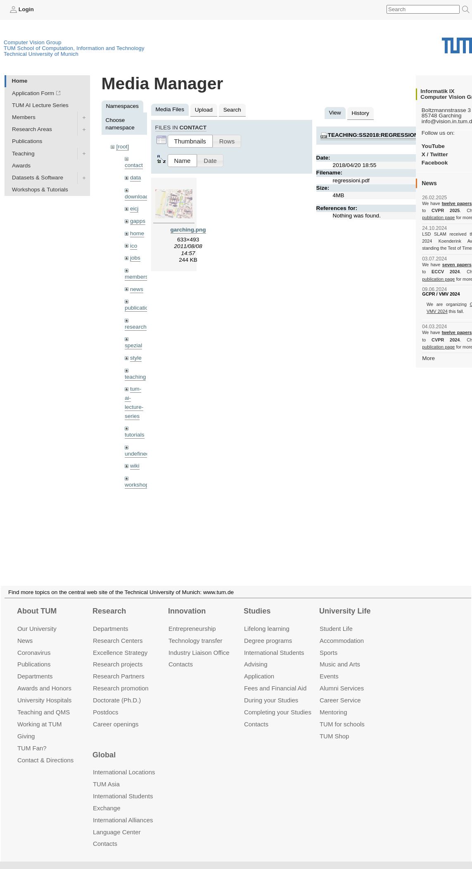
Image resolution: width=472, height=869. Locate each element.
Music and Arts (340, 654)
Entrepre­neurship (192, 618)
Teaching (23, 153)
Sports (328, 642)
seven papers (457, 264)
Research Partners (119, 666)
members (136, 277)
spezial (133, 345)
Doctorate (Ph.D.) (117, 690)
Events (329, 666)
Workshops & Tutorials (40, 189)
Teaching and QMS (43, 702)
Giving (26, 726)
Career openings (116, 714)
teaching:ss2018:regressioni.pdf (380, 135)
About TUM (37, 601)
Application (259, 666)
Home (20, 81)
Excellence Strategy (120, 642)
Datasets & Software (37, 177)
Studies (257, 601)
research (136, 327)
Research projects (118, 654)
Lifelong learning (266, 618)
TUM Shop (334, 726)
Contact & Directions (45, 750)
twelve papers (457, 203)
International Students (274, 642)
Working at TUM (39, 714)
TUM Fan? (32, 738)
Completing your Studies (277, 702)
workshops (138, 485)
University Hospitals (44, 690)
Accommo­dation (342, 630)
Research (109, 601)
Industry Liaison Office (199, 642)
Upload (204, 110)
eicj (134, 208)
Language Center (117, 822)
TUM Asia (106, 774)
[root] (122, 146)
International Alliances (123, 810)
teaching (135, 377)
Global (104, 745)
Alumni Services (342, 678)
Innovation (187, 601)
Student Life (336, 618)
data (135, 177)
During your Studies (271, 690)
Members (24, 117)
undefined (137, 454)
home (137, 233)
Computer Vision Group (33, 42)
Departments (35, 666)
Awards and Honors (44, 678)
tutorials (135, 435)
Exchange (107, 798)
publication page (438, 217)
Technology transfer (195, 630)
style (136, 358)
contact (134, 165)
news (136, 289)
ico (133, 246)
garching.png (188, 230)
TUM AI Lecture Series (40, 105)
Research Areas (32, 129)
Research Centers (118, 630)
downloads (138, 196)
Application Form (33, 93)
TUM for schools (342, 714)
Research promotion (121, 678)
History (360, 113)
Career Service (340, 690)
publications (139, 308)
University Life (345, 601)
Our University (37, 618)
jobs (135, 258)
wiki (135, 466)
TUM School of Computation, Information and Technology (74, 48)
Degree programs (268, 630)
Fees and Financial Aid (275, 678)
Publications (27, 141)
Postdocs (106, 702)
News (25, 630)
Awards (21, 165)
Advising (256, 654)
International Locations (124, 762)
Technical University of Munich (41, 54)
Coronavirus (34, 642)
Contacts (180, 654)
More (428, 358)
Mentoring (333, 702)
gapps (137, 221)
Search (232, 110)
